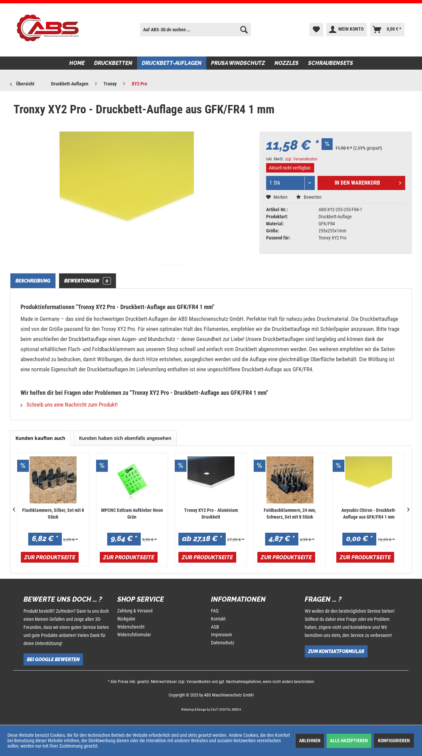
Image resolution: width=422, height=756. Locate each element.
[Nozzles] (286, 63)
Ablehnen (310, 740)
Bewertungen (87, 281)
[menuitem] (195, 29)
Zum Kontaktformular (336, 651)
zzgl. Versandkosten (301, 159)
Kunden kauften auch (40, 438)
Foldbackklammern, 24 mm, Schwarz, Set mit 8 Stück (290, 513)
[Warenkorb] (387, 29)
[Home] (77, 63)
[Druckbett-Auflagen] (171, 63)
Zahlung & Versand (135, 610)
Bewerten (309, 197)
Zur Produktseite (49, 557)
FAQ (214, 610)
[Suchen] (244, 29)
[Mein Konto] (346, 29)
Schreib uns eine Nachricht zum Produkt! (69, 404)
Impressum (221, 634)
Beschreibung (32, 281)
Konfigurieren (394, 740)
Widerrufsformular (134, 634)
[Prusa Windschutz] (238, 63)
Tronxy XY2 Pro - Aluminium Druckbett (211, 513)
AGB (215, 627)
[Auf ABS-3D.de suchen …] (195, 29)
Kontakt (218, 618)
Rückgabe (126, 618)
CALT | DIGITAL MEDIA (226, 709)
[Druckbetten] (113, 63)
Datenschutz (222, 642)
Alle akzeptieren (349, 740)
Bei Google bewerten (53, 659)
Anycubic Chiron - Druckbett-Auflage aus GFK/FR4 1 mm (368, 513)
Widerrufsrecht (130, 627)
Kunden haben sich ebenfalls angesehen (125, 438)
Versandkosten (198, 681)
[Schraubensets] (330, 63)
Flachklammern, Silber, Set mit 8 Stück (53, 513)
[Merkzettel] (316, 29)
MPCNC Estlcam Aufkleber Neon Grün (132, 513)
